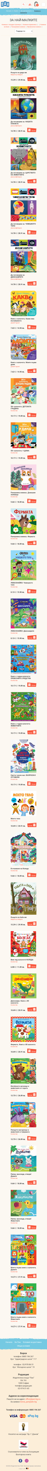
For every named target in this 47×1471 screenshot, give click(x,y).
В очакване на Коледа (20, 869)
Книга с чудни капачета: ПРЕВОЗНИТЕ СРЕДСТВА (21, 677)
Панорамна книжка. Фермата (23, 537)
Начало (8, 11)
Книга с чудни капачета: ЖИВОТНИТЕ (21, 725)
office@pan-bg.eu (32, 1399)
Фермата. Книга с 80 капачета (23, 1045)
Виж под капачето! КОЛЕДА (22, 960)
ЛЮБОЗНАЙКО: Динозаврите (22, 631)
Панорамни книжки (18, 27)
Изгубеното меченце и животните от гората (20, 1087)
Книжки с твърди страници (11, 24)
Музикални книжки (34, 27)
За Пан (17, 1342)
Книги (16, 11)
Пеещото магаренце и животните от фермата (20, 1131)
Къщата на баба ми (19, 917)
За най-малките (26, 11)
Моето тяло (15, 819)
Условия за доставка (32, 1342)
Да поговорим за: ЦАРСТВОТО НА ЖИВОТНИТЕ (23, 174)
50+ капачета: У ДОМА (20, 451)
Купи (30, 80)
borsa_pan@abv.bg (28, 1402)
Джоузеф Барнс (16, 126)
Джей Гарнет (15, 323)
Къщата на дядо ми (19, 73)
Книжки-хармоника (30, 24)
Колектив (14, 411)
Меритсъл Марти (16, 74)
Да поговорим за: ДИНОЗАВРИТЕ (18, 276)
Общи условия (23, 1346)
